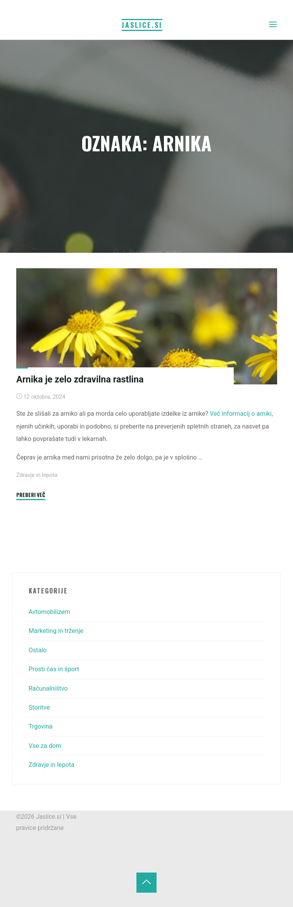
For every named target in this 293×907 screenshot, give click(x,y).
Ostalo (38, 650)
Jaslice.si (142, 25)
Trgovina (41, 726)
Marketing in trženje (56, 630)
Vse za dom (45, 745)
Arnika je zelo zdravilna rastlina (79, 379)
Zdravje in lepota (36, 475)
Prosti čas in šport (54, 669)
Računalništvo (48, 688)
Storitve (39, 707)
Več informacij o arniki (241, 414)
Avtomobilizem (49, 612)
